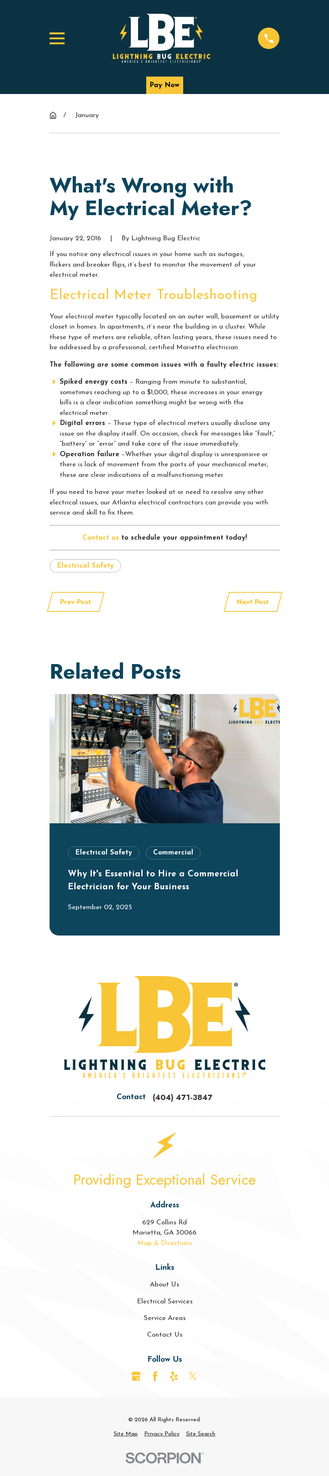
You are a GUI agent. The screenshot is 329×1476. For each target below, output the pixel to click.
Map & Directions (164, 1243)
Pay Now (164, 85)
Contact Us (164, 1334)
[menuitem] (126, 1434)
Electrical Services (165, 1301)
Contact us (100, 537)
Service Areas (165, 1318)
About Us (164, 1284)
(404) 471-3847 (182, 1097)
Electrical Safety (85, 565)
